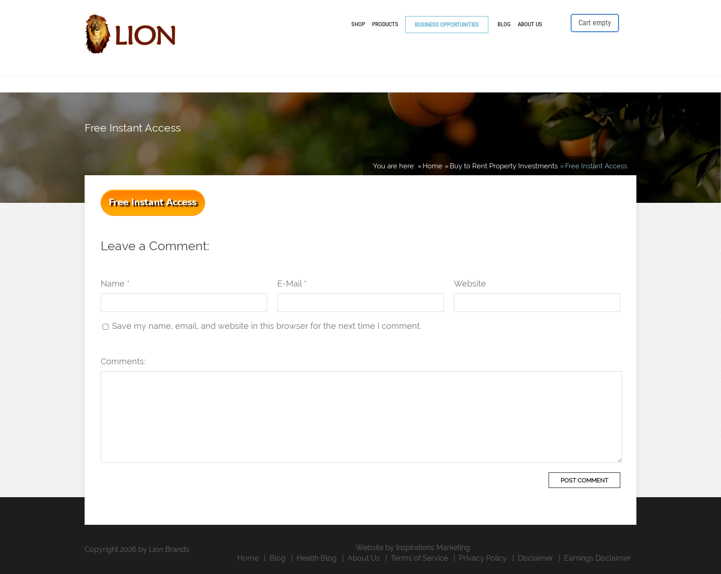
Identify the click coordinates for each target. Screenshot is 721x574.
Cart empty (594, 22)
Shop (358, 24)
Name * (115, 283)
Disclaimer (535, 558)
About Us (530, 24)
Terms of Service (419, 558)
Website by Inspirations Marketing (413, 547)
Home (247, 558)
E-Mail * (292, 283)
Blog (504, 24)
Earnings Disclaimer (597, 558)
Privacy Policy (483, 558)
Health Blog (317, 558)
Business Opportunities (447, 24)
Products (385, 24)
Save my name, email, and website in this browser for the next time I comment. (266, 326)
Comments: (123, 361)
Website (470, 283)
